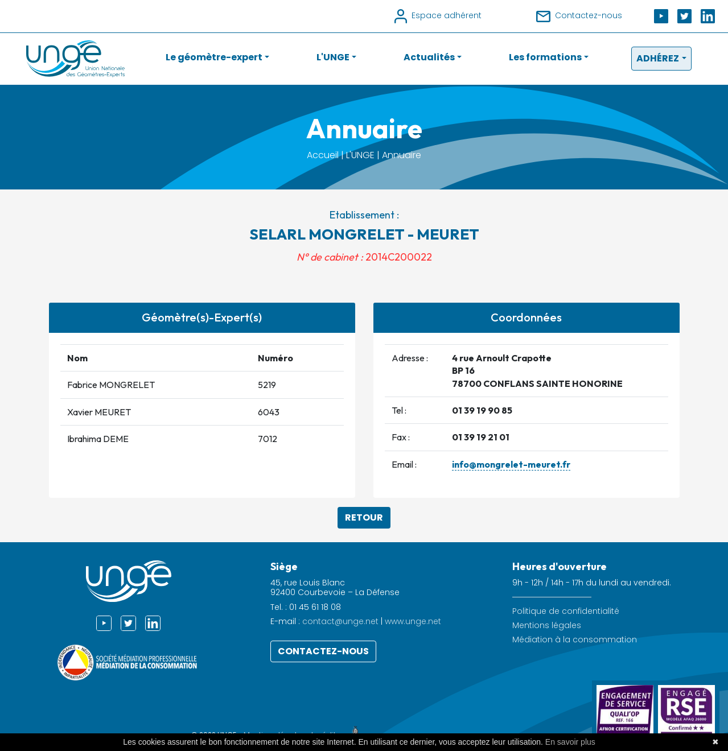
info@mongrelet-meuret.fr (511, 464)
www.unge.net (413, 621)
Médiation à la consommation (574, 640)
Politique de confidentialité (565, 611)
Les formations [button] (545, 57)
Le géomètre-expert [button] (214, 57)
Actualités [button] (429, 57)
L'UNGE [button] (332, 57)
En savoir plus (570, 741)
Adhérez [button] (657, 58)
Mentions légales (546, 625)
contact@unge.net (340, 621)
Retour (364, 517)
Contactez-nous (323, 651)
